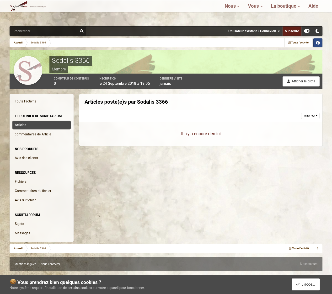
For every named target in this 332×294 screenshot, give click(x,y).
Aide (313, 12)
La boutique (284, 12)
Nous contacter (50, 264)
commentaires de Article (33, 134)
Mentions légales (25, 264)
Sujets (19, 224)
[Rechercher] (30, 31)
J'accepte (306, 284)
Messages (22, 233)
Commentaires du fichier (33, 191)
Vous (254, 12)
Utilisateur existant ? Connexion (254, 31)
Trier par (310, 115)
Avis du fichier (25, 200)
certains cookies (80, 288)
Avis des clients (26, 158)
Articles (20, 125)
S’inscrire (292, 31)
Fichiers (21, 181)
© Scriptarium (308, 264)
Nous (231, 12)
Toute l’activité (25, 101)
